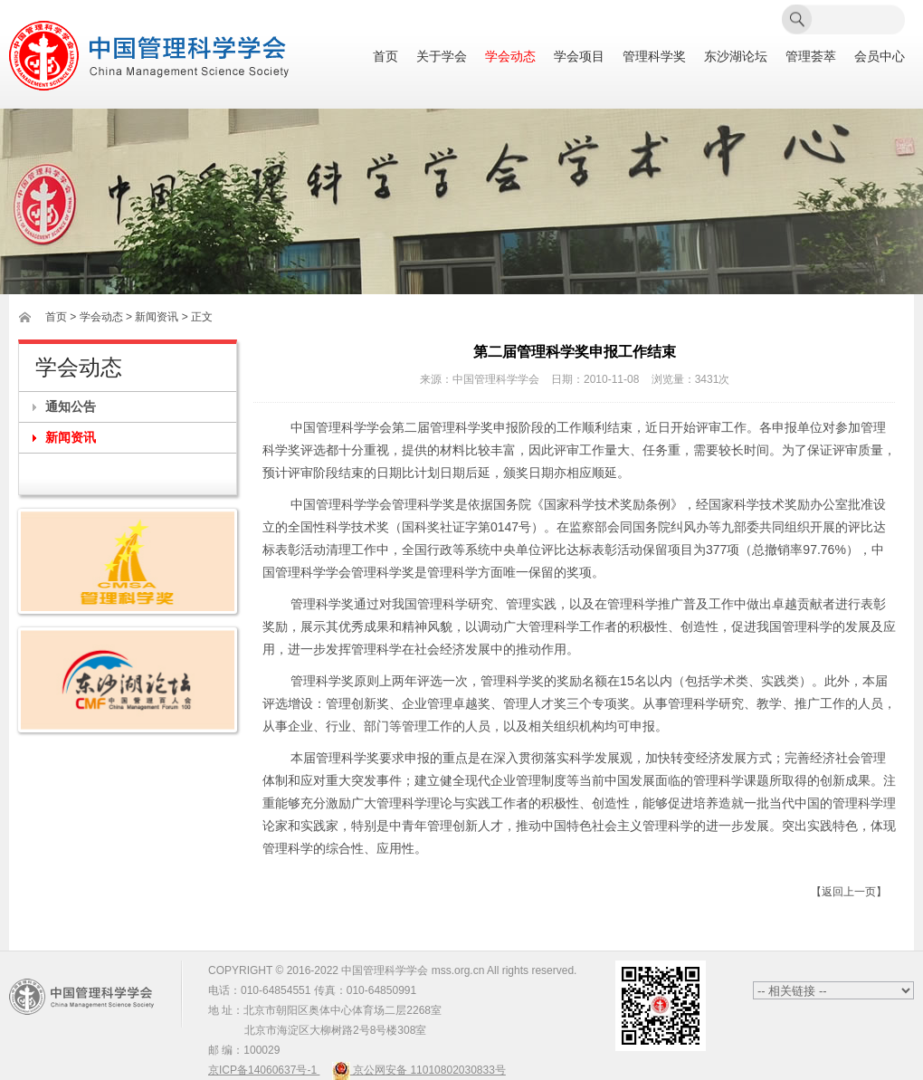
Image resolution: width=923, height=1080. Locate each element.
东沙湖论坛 (735, 56)
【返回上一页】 (849, 891)
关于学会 (441, 56)
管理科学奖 (654, 56)
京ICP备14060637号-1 (263, 1070)
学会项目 (579, 56)
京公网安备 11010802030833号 (419, 1070)
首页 (385, 56)
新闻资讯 (70, 437)
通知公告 (70, 406)
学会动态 (510, 56)
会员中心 (879, 56)
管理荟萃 (810, 56)
